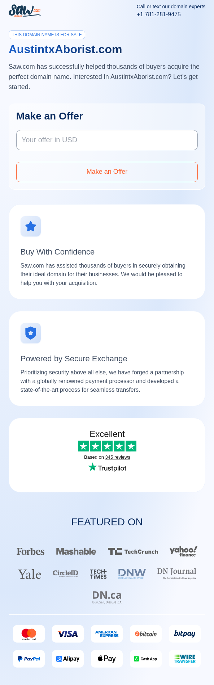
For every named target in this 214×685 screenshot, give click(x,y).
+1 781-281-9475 (159, 14)
